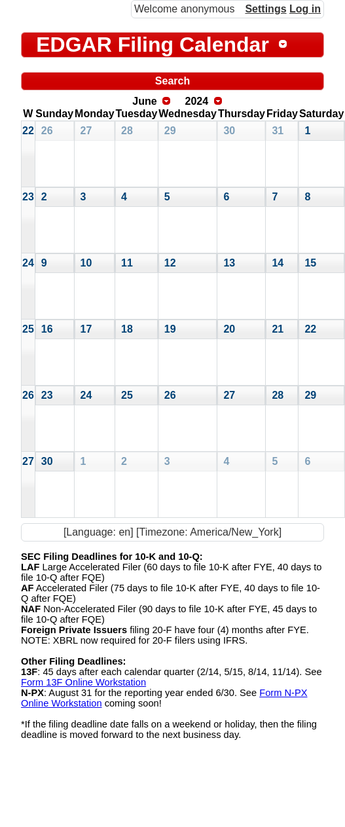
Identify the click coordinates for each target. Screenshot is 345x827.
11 (127, 262)
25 (28, 329)
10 (86, 262)
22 (28, 130)
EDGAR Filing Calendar (152, 44)
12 (170, 262)
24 (28, 262)
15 (310, 262)
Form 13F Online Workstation (83, 682)
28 (127, 130)
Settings (265, 8)
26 (47, 130)
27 (86, 130)
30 (229, 130)
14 (277, 262)
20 (229, 329)
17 (86, 329)
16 (47, 329)
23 (28, 196)
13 (229, 262)
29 (170, 130)
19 (170, 329)
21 (277, 329)
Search (172, 80)
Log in (305, 8)
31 (277, 130)
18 (127, 329)
